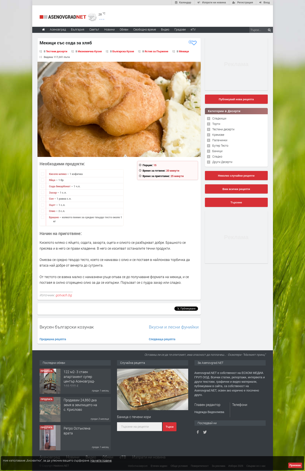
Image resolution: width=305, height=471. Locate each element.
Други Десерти (222, 162)
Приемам (295, 465)
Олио (52, 211)
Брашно (54, 217)
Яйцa (52, 180)
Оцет (52, 205)
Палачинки (219, 140)
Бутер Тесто (220, 146)
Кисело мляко (58, 174)
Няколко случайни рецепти (236, 175)
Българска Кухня (123, 51)
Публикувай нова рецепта (236, 99)
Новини (109, 29)
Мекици (184, 51)
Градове (180, 29)
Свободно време (144, 29)
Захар (53, 192)
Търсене (236, 202)
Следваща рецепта (162, 339)
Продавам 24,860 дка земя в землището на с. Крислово (80, 405)
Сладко (217, 156)
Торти (216, 124)
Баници (217, 151)
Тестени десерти (56, 51)
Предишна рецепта (53, 339)
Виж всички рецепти (236, 189)
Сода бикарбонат (60, 186)
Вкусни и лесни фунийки (174, 327)
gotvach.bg (63, 295)
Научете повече (101, 460)
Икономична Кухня (90, 51)
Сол (51, 198)
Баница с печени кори (134, 417)
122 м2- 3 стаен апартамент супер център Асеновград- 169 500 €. (79, 379)
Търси (169, 426)
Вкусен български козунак (67, 327)
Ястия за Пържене (156, 51)
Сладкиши (219, 118)
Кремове (218, 135)
